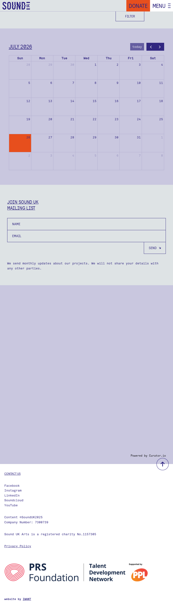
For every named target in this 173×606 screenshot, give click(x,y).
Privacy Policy (17, 546)
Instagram (13, 490)
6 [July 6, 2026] (51, 83)
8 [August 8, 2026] (162, 155)
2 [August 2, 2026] (29, 155)
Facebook (12, 486)
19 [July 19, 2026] (28, 119)
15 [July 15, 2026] (94, 101)
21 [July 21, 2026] (72, 119)
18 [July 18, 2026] (161, 101)
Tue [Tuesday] (64, 58)
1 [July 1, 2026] (95, 65)
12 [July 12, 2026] (28, 101)
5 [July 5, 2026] (29, 83)
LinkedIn (12, 495)
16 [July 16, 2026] (116, 101)
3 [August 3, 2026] (51, 155)
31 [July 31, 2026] (139, 137)
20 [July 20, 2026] (50, 119)
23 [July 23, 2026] (116, 119)
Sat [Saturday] (153, 58)
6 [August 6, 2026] (117, 155)
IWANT (27, 599)
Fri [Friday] (131, 58)
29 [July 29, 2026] (94, 137)
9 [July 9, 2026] (117, 83)
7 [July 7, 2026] (73, 83)
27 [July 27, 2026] (50, 137)
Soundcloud (13, 500)
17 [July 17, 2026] (139, 101)
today (137, 47)
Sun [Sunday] (20, 58)
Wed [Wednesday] (86, 58)
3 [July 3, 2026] (140, 65)
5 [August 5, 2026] (95, 155)
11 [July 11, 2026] (161, 83)
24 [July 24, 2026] (139, 119)
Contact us (12, 473)
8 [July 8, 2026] (95, 83)
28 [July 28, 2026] (72, 137)
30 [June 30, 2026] (72, 65)
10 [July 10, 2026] (139, 83)
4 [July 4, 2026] (162, 65)
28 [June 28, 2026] (28, 65)
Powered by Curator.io (148, 455)
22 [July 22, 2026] (94, 119)
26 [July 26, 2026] (28, 137)
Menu (159, 5)
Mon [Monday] (42, 58)
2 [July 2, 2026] (117, 65)
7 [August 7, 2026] (140, 155)
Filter (130, 16)
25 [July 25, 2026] (161, 119)
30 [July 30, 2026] (116, 137)
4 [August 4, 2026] (73, 155)
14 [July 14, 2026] (72, 101)
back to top (162, 464)
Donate (138, 5)
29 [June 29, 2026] (50, 65)
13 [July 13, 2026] (50, 101)
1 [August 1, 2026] (162, 137)
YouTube (11, 505)
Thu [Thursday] (109, 58)
